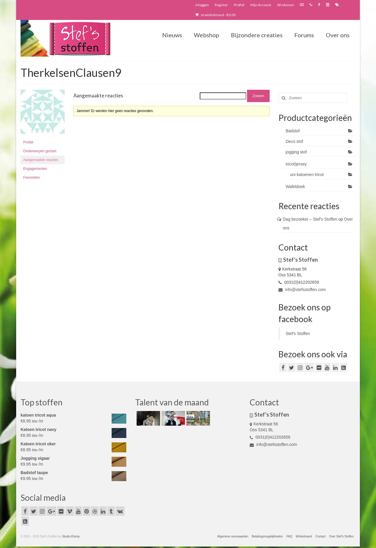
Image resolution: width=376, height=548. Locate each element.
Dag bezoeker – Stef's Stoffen (310, 219)
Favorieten (31, 177)
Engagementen (35, 169)
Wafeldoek (295, 186)
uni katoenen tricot (307, 174)
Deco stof (294, 141)
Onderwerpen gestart (39, 151)
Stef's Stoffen (298, 333)
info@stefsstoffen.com (302, 289)
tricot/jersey (296, 164)
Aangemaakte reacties (40, 160)
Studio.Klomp (70, 536)
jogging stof (296, 152)
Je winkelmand (215, 15)
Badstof (293, 130)
